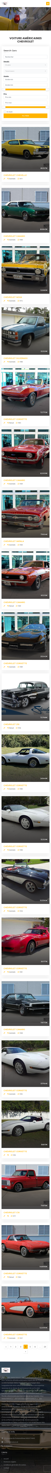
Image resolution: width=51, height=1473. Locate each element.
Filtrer (25, 116)
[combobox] (25, 65)
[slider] (3, 89)
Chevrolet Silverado (16, 358)
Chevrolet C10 (12, 1212)
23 (45, 1347)
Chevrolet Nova (13, 297)
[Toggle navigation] (47, 3)
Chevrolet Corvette (15, 419)
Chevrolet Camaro (14, 236)
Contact (6, 1468)
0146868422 (8, 1446)
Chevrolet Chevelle (15, 175)
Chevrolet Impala (14, 541)
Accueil (20, 18)
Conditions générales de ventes (15, 1465)
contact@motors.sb (11, 1442)
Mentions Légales (10, 1462)
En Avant (9, 112)
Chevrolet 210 (11, 724)
